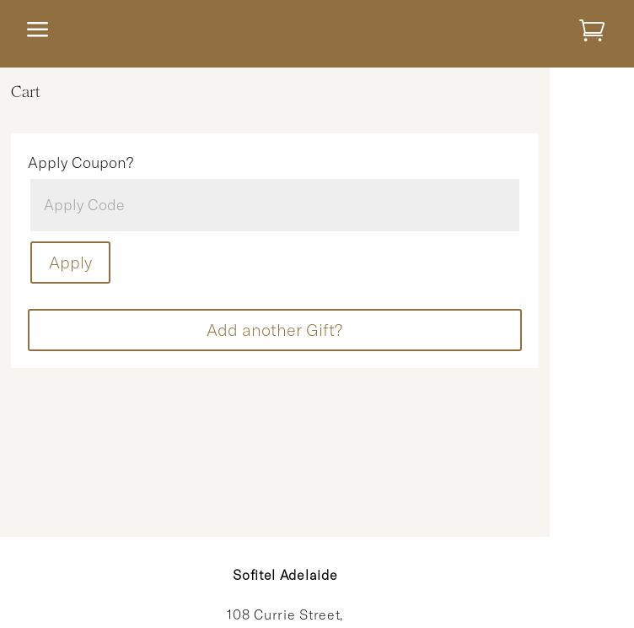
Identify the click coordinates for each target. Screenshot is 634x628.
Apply (70, 262)
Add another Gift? (274, 329)
